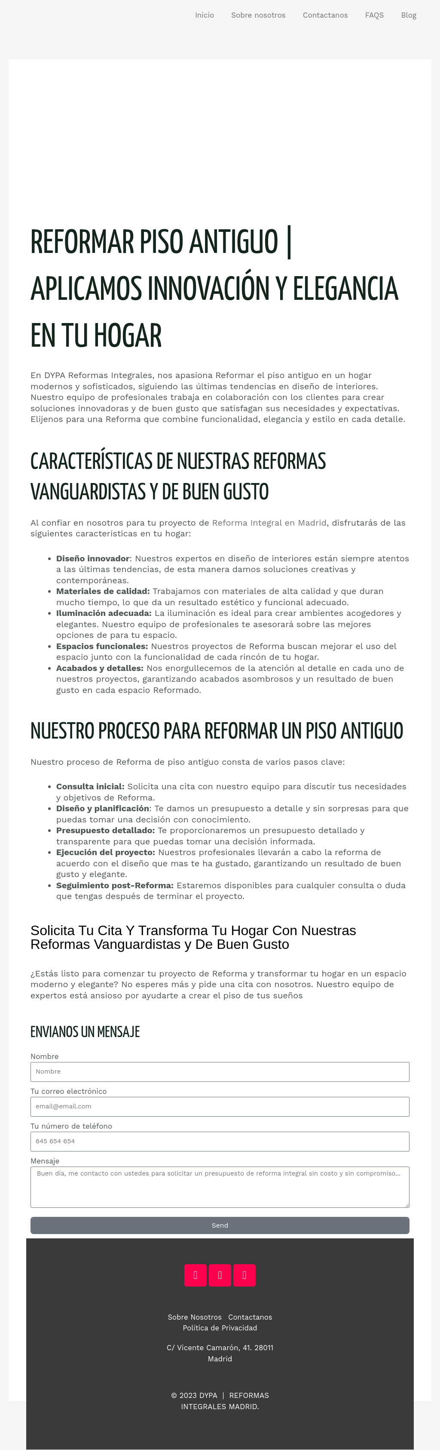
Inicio (216, 15)
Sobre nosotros (267, 15)
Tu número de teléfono (71, 1126)
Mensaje (45, 1161)
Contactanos (331, 15)
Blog (410, 15)
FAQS (378, 15)
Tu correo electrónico (69, 1091)
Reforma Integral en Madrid (269, 522)
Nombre (45, 1056)
